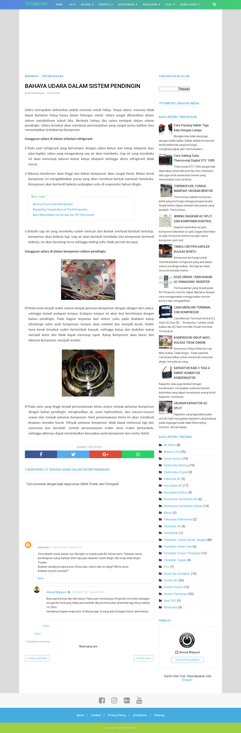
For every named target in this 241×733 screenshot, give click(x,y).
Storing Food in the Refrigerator (54, 204)
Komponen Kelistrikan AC (181, 499)
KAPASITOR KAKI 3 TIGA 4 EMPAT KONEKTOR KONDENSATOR (192, 373)
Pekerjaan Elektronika (178, 519)
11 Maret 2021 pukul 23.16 (66, 547)
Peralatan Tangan (175, 560)
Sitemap (159, 715)
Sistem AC (171, 580)
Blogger (187, 680)
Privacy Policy (117, 715)
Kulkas (86, 4)
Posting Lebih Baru (37, 658)
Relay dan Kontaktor (177, 574)
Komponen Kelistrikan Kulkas (183, 506)
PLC (166, 567)
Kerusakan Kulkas (175, 492)
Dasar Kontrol (173, 458)
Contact (96, 715)
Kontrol (104, 4)
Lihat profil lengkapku (187, 659)
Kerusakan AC (173, 485)
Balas (41, 578)
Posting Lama (143, 658)
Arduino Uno (172, 452)
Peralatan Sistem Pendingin (182, 553)
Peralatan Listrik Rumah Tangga (185, 540)
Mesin (168, 513)
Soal (168, 4)
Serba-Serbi (188, 4)
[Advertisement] (120, 45)
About (80, 715)
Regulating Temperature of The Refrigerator (62, 209)
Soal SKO (170, 600)
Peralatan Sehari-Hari (178, 546)
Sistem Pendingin (175, 594)
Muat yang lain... (89, 646)
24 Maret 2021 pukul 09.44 (88, 592)
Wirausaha (170, 607)
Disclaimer (140, 715)
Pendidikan (171, 533)
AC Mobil (170, 445)
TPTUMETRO (36, 4)
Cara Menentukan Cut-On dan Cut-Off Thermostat (65, 214)
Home (59, 4)
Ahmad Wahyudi (56, 592)
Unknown (43, 547)
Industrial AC (172, 479)
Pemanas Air (172, 526)
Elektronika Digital (176, 472)
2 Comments (53, 93)
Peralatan (150, 4)
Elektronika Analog (176, 465)
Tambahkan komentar (38, 641)
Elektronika (126, 4)
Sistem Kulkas (173, 587)
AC (71, 4)
